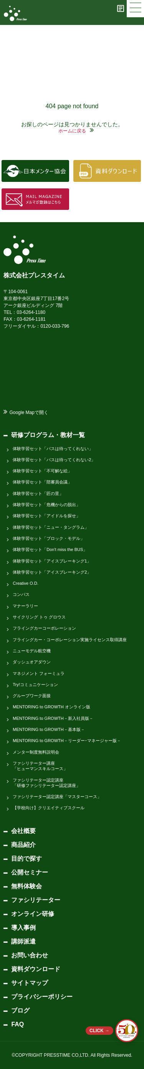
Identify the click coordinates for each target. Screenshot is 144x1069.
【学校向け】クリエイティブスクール (48, 807)
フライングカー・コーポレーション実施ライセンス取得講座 (70, 639)
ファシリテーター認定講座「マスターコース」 (57, 796)
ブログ (20, 1010)
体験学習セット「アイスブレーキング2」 (52, 572)
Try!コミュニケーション (35, 684)
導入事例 (23, 927)
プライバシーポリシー (42, 996)
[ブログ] (120, 8)
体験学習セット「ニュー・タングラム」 (51, 527)
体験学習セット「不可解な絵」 (42, 471)
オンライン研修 (32, 914)
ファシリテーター (35, 900)
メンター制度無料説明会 (36, 752)
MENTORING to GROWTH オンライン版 (51, 706)
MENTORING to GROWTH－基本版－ (48, 729)
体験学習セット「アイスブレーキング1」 (52, 561)
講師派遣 (23, 941)
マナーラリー (25, 606)
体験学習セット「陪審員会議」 (42, 482)
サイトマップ (29, 983)
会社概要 (23, 831)
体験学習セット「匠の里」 (38, 493)
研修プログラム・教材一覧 (48, 435)
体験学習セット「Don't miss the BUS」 (50, 549)
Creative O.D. (25, 583)
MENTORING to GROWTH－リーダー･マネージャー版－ (67, 740)
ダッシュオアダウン (32, 662)
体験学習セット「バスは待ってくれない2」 (54, 459)
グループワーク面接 (32, 695)
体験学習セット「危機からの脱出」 (46, 504)
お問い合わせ (29, 955)
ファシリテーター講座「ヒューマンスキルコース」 (40, 766)
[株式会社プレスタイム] (15, 13)
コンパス (21, 594)
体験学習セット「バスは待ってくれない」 (53, 448)
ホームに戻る (72, 131)
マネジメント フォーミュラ (39, 673)
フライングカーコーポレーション (44, 628)
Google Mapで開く (28, 412)
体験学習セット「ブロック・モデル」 (48, 538)
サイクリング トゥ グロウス (39, 617)
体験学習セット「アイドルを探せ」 (46, 515)
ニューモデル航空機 (32, 650)
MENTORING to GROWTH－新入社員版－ (53, 718)
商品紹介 (23, 844)
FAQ (17, 1024)
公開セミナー (29, 872)
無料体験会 (26, 886)
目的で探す (26, 858)
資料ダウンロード (35, 969)
